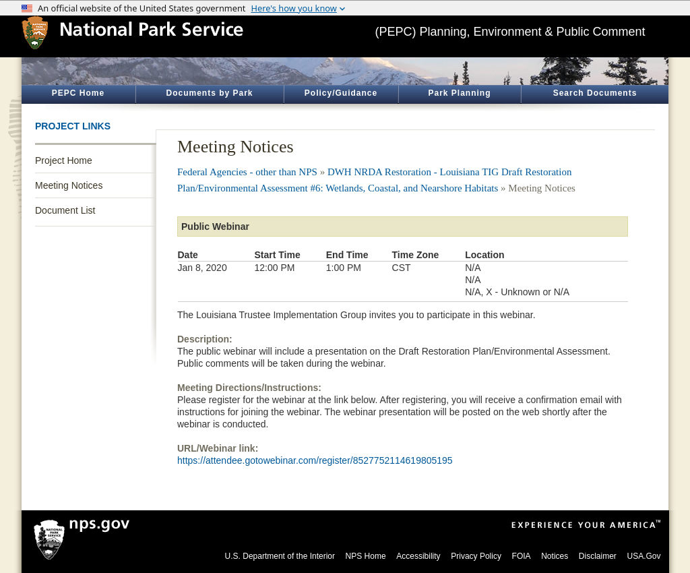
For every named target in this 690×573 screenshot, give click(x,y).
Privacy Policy (476, 556)
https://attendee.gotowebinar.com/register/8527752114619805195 (315, 460)
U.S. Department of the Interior (280, 556)
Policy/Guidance (341, 93)
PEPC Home (78, 93)
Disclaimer (598, 556)
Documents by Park (209, 93)
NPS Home (366, 556)
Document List (65, 210)
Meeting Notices (68, 185)
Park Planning (459, 93)
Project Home (63, 160)
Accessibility (418, 556)
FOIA (521, 556)
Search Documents (595, 93)
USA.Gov (643, 556)
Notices (554, 556)
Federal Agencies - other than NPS (247, 172)
